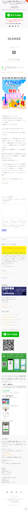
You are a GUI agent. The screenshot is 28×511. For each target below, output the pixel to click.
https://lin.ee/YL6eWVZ (10, 455)
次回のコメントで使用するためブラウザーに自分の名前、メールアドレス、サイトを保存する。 (14, 226)
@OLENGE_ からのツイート (7, 273)
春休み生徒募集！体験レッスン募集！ (9, 319)
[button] (14, 52)
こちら (14, 266)
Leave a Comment (6, 74)
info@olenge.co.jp (5, 304)
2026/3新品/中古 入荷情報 (7, 317)
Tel (14, 6)
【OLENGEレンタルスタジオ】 (8, 314)
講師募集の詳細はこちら (7, 307)
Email (11, 219)
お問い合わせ (16, 496)
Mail (14, 7)
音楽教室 (20, 72)
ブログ (16, 72)
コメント (4, 203)
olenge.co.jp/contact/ (7, 181)
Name (3, 219)
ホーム (10, 496)
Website (20, 219)
